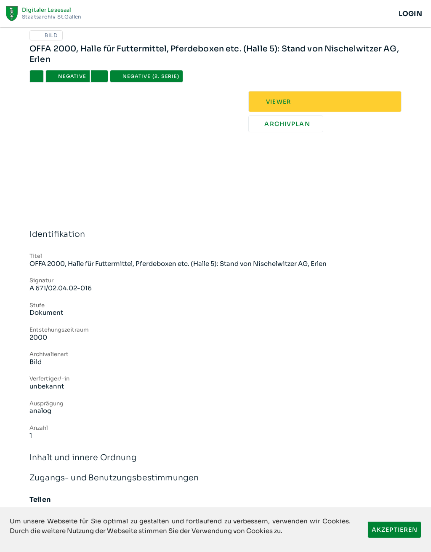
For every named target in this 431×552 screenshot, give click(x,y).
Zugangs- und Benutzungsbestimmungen (215, 478)
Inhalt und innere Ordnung (215, 458)
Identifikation (215, 234)
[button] (99, 76)
